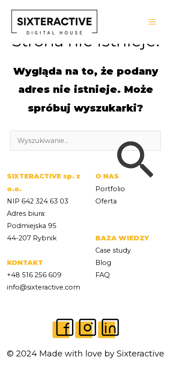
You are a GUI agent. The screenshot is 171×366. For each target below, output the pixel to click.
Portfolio (110, 189)
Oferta (106, 201)
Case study (113, 250)
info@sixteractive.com (43, 287)
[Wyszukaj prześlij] (134, 161)
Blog (103, 263)
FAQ (102, 275)
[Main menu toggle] (152, 21)
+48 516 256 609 (34, 275)
